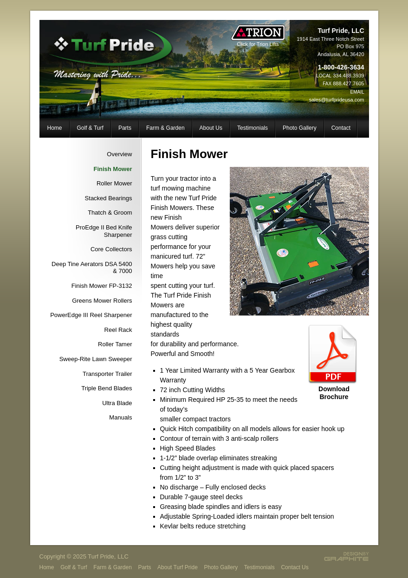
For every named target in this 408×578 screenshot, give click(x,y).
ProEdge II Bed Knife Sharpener (104, 231)
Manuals (120, 417)
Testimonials (252, 128)
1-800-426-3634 (341, 67)
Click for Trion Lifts (258, 41)
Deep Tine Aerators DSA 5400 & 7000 (92, 267)
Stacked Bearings (108, 198)
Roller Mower (114, 183)
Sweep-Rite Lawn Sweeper (95, 359)
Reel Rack (118, 329)
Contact (340, 128)
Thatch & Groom (110, 212)
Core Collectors (111, 249)
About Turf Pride (177, 567)
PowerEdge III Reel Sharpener (91, 314)
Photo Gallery (300, 128)
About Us (211, 128)
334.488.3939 (348, 75)
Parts (124, 128)
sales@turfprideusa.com (336, 99)
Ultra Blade (117, 403)
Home (54, 128)
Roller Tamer (115, 344)
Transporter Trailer (107, 373)
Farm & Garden (165, 128)
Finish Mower (112, 168)
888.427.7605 (348, 83)
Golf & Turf (90, 128)
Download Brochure (334, 392)
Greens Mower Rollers (102, 300)
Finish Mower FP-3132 (101, 285)
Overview (119, 154)
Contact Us (294, 567)
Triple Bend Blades (106, 388)
